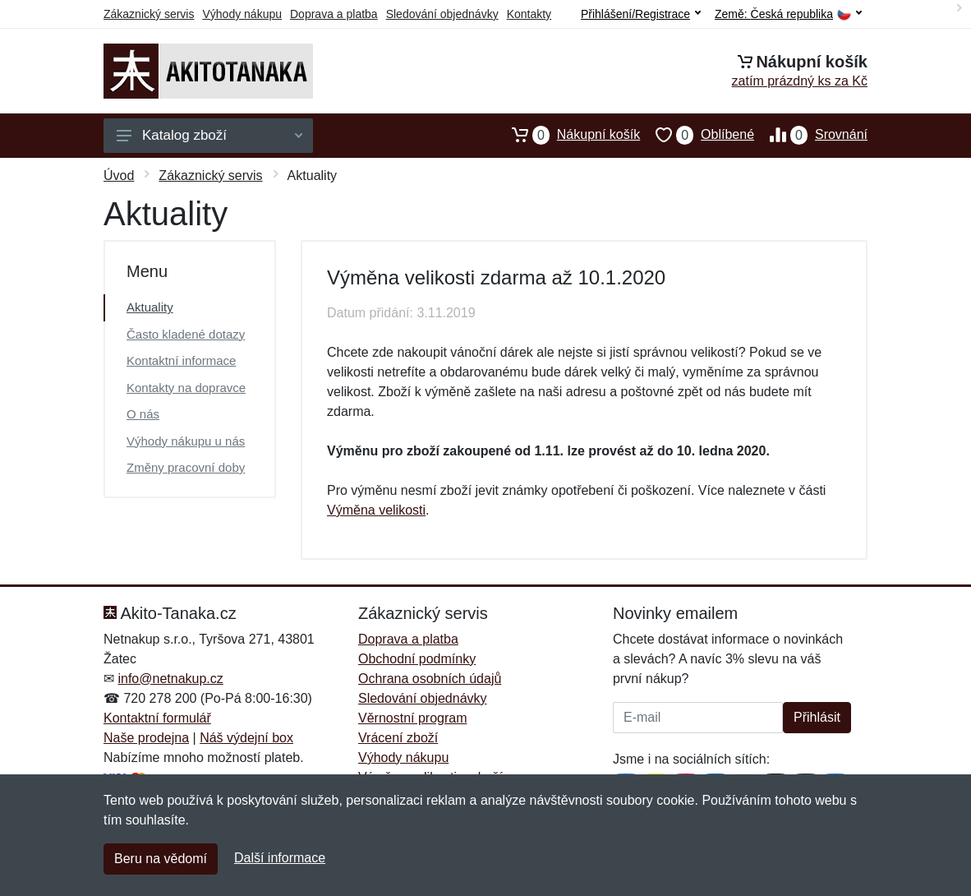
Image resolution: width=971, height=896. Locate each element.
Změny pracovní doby (186, 467)
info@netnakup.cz (170, 679)
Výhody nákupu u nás (186, 441)
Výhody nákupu (242, 14)
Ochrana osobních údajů (429, 679)
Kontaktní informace (181, 360)
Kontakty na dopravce (186, 388)
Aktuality (150, 307)
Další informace (279, 858)
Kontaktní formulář (157, 718)
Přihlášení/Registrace (641, 14)
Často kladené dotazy (186, 334)
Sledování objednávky (442, 14)
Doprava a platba (334, 14)
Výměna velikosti (376, 510)
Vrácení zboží (398, 738)
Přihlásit (817, 717)
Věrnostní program (412, 718)
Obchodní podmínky (417, 659)
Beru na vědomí (160, 859)
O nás (143, 414)
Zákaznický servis (149, 14)
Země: (788, 14)
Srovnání (810, 135)
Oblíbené (697, 135)
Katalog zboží (209, 135)
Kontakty (529, 14)
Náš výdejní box (246, 738)
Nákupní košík (568, 135)
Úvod (119, 175)
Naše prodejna (146, 738)
